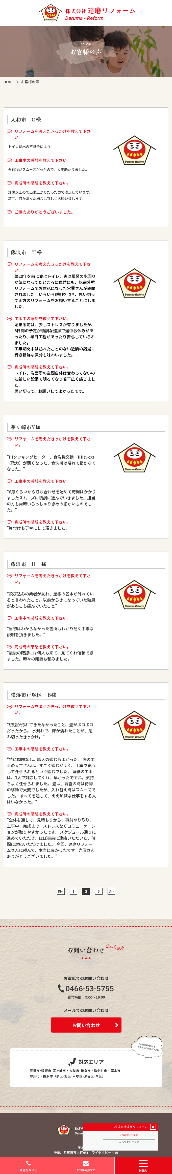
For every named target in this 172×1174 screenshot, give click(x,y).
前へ (60, 891)
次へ (111, 891)
